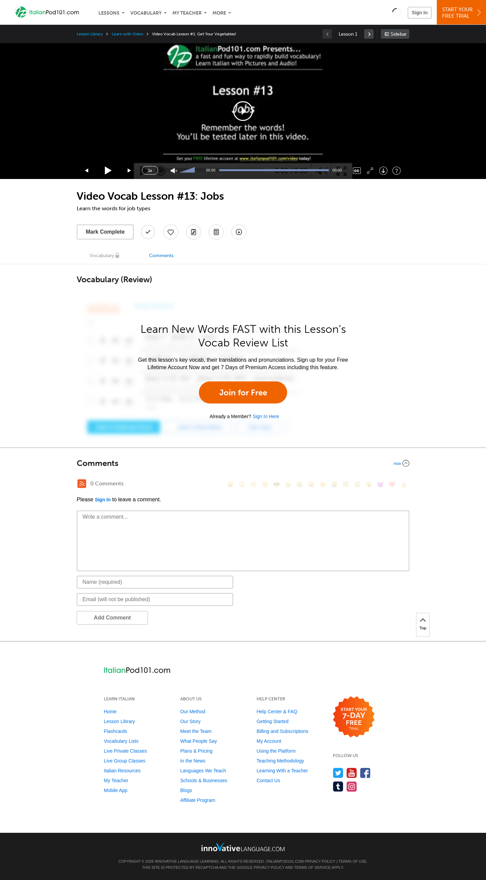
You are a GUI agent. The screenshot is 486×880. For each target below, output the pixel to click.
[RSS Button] (82, 484)
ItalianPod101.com (285, 861)
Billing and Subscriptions (283, 731)
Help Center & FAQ (277, 711)
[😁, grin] (253, 484)
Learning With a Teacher (282, 770)
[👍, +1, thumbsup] (403, 484)
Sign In (420, 12)
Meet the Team (195, 731)
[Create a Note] (193, 232)
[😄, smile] (230, 484)
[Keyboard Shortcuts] (396, 170)
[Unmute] (174, 170)
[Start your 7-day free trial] (354, 717)
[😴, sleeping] (357, 484)
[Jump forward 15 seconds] (130, 170)
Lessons (108, 13)
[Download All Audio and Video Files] (238, 232)
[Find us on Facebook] (365, 773)
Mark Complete (105, 232)
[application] (243, 111)
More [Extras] (219, 13)
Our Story (190, 721)
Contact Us (268, 780)
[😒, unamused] (265, 484)
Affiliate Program (197, 800)
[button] (396, 12)
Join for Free (243, 392)
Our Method (192, 711)
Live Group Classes (124, 761)
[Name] (155, 582)
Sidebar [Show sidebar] (399, 34)
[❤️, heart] (392, 484)
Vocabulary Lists (121, 741)
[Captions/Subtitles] (357, 170)
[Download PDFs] (216, 232)
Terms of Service (312, 867)
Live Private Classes (125, 751)
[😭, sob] (334, 484)
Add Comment (112, 618)
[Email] (155, 599)
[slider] (188, 170)
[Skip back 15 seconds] (87, 170)
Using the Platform (276, 751)
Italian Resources (122, 770)
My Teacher (187, 13)
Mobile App (115, 790)
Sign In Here (266, 416)
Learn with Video (127, 34)
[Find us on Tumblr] (338, 786)
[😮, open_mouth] (369, 484)
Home (110, 711)
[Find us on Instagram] (352, 786)
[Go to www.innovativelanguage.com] (243, 846)
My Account (269, 741)
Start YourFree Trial (462, 12)
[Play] (108, 170)
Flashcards (115, 731)
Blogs (186, 790)
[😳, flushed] (242, 484)
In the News (192, 761)
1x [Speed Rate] (150, 170)
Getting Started (272, 721)
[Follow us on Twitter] (338, 773)
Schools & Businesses (203, 780)
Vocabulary (146, 13)
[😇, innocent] (346, 484)
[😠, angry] (288, 484)
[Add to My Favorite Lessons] (170, 232)
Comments (161, 255)
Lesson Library (90, 34)
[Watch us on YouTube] (352, 773)
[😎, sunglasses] (276, 484)
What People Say (198, 741)
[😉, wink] (323, 484)
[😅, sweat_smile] (311, 484)
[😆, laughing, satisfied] (299, 484)
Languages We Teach (203, 770)
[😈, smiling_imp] (380, 484)
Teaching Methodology (280, 761)
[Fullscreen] (370, 170)
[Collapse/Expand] (243, 463)
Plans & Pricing (196, 751)
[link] (369, 34)
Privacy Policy (320, 861)
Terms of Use (352, 861)
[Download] (383, 170)
